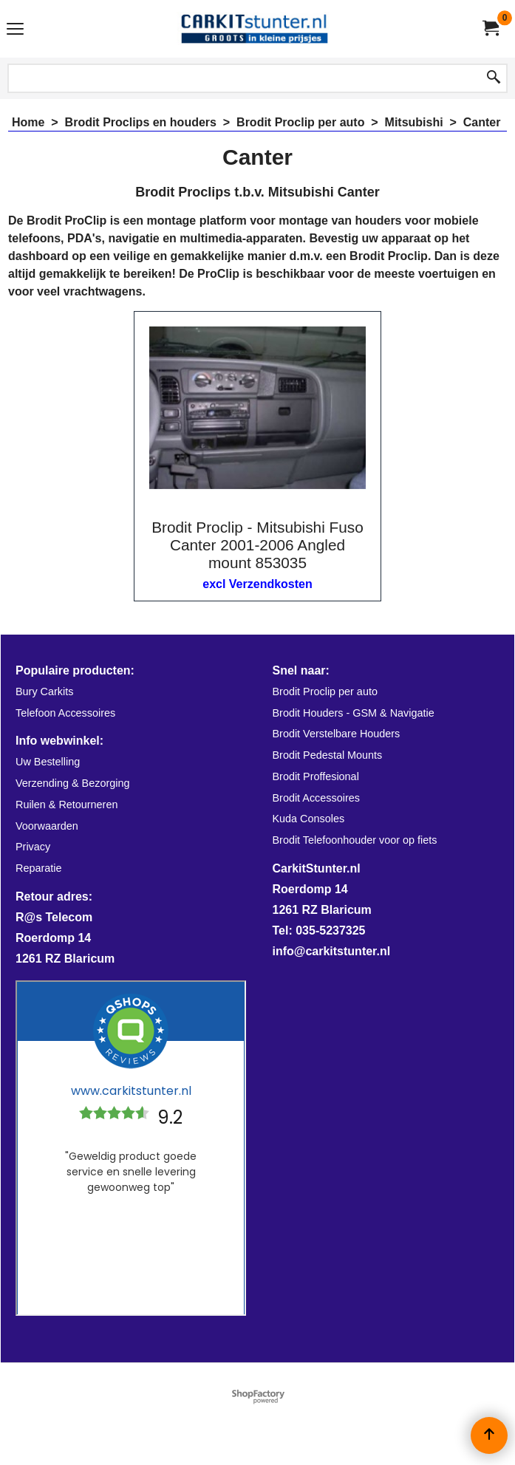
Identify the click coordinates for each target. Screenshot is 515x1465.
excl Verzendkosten (257, 584)
